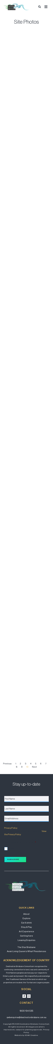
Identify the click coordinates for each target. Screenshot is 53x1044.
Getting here (26, 936)
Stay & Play (26, 927)
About (26, 914)
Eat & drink (26, 922)
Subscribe (13, 859)
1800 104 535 (26, 1011)
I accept (11, 848)
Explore (27, 918)
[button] (39, 6)
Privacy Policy (10, 828)
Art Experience (26, 931)
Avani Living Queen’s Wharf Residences (26, 951)
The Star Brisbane (26, 947)
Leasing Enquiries (26, 940)
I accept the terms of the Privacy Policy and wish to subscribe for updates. (25, 841)
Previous (7, 763)
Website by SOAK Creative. (26, 1035)
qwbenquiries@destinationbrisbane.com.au (26, 1017)
